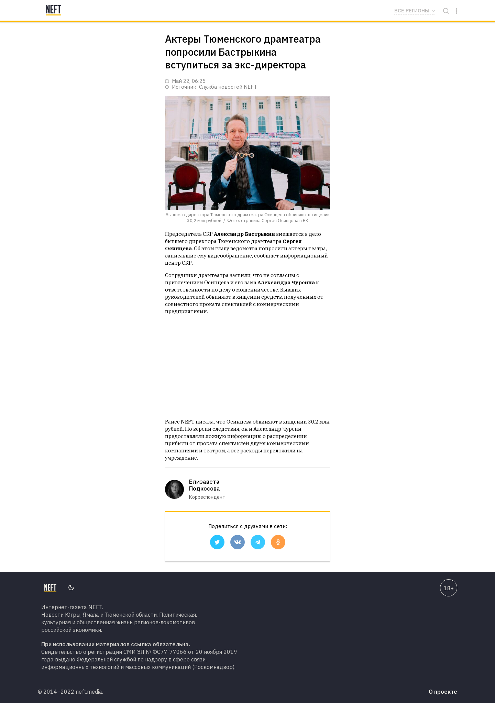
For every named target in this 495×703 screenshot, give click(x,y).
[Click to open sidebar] (456, 10)
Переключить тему (71, 587)
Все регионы (411, 10)
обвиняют (265, 421)
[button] (217, 542)
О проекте (443, 691)
